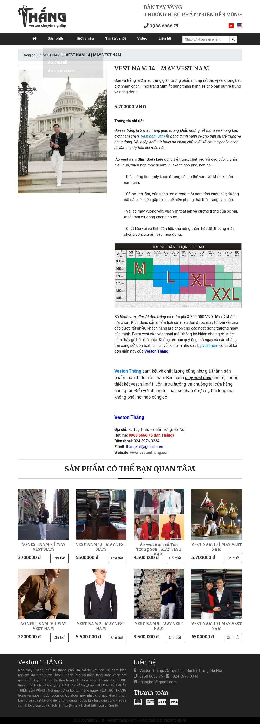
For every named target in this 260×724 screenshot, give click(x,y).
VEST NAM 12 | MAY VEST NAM (101, 546)
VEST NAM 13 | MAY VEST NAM (216, 546)
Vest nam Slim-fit (155, 136)
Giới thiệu (85, 38)
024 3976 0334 (182, 676)
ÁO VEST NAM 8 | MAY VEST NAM (43, 546)
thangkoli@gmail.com (155, 682)
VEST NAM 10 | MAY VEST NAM (216, 626)
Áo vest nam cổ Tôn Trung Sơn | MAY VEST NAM (159, 549)
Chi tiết (59, 558)
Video (142, 38)
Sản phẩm (56, 38)
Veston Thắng (127, 371)
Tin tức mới (115, 38)
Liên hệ (165, 38)
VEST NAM (53, 55)
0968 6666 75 (163, 26)
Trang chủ (30, 55)
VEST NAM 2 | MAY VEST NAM (101, 626)
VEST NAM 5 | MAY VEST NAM (159, 626)
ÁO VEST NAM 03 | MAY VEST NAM (43, 626)
